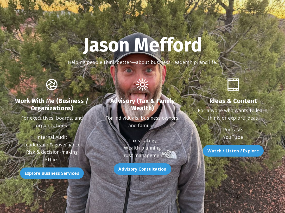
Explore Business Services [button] (40, 173)
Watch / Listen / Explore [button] (245, 151)
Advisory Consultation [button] (142, 181)
